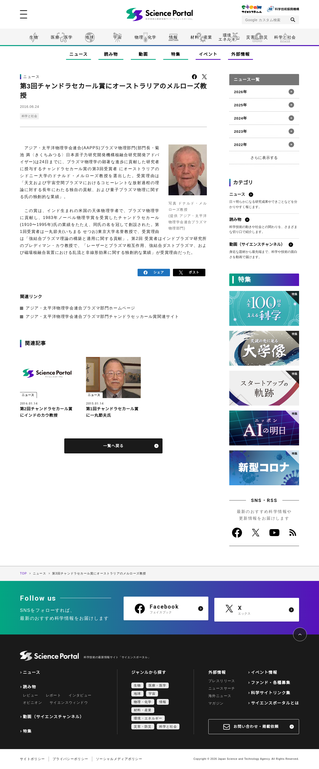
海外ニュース (219, 696)
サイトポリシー (32, 759)
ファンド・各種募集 (270, 683)
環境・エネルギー (148, 718)
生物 (33, 37)
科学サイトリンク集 (270, 693)
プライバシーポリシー (70, 759)
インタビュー (80, 695)
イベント (208, 54)
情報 (173, 37)
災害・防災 (257, 37)
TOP (23, 573)
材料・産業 (201, 37)
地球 (89, 37)
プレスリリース (221, 681)
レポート (53, 695)
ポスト (189, 272)
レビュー (30, 695)
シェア (154, 272)
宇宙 (117, 37)
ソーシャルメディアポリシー (119, 759)
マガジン (216, 703)
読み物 (111, 54)
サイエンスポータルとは (275, 703)
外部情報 (240, 54)
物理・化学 (146, 37)
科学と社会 (285, 37)
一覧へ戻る (113, 446)
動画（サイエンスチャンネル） (53, 717)
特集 (175, 54)
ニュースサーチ (221, 688)
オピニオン (32, 702)
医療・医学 (62, 37)
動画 (143, 54)
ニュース (78, 54)
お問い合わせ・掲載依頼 (256, 726)
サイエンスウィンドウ (69, 702)
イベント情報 (264, 672)
